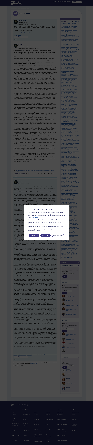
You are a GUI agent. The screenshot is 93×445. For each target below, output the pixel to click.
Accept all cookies (34, 235)
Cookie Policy (35, 217)
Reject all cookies (45, 235)
